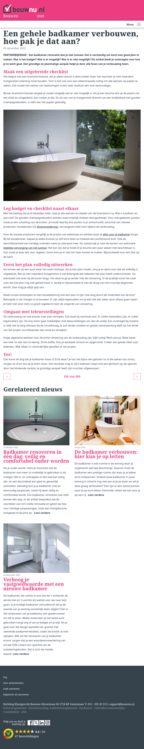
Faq (5, 677)
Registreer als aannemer (16, 694)
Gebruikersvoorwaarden (109, 708)
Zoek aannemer (11, 688)
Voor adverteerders (13, 682)
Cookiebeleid (11, 712)
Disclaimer (85, 708)
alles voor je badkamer (116, 234)
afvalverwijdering (47, 226)
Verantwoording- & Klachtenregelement (52, 708)
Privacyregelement (14, 708)
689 (78, 376)
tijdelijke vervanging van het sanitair (25, 248)
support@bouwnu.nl (121, 704)
